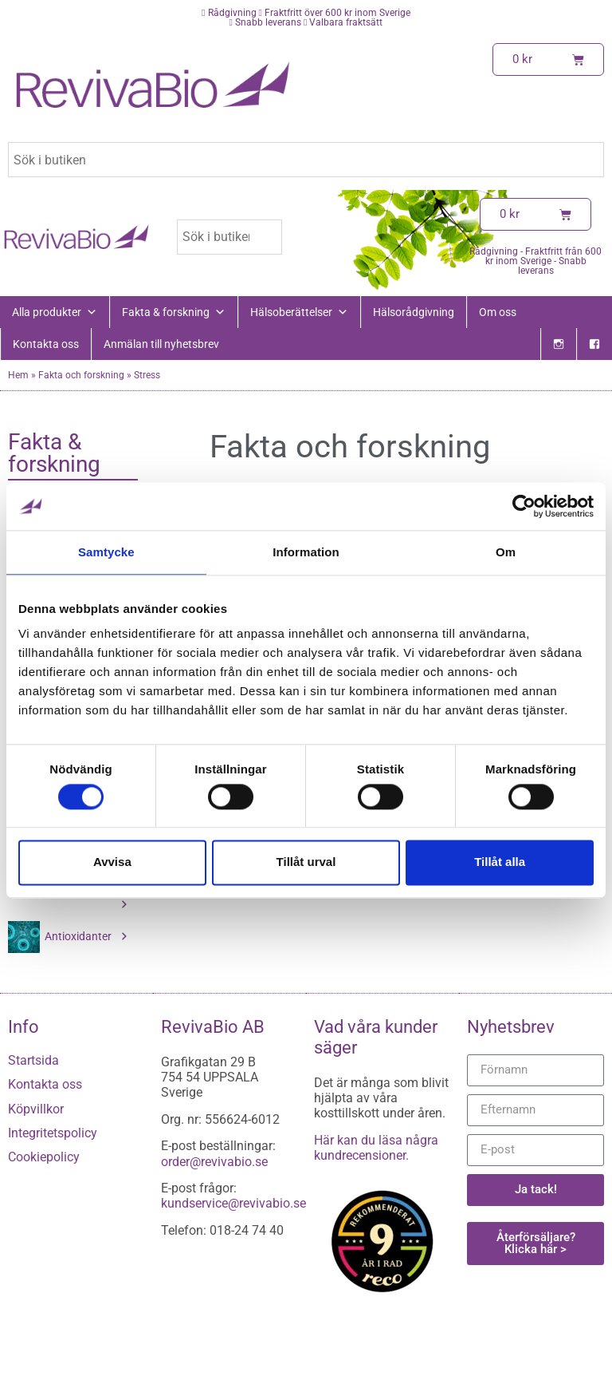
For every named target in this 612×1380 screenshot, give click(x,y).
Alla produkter (54, 312)
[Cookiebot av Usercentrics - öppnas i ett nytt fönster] (524, 506)
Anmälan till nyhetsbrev (161, 344)
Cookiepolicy (44, 1156)
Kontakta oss (46, 344)
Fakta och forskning (81, 375)
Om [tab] (506, 552)
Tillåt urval (306, 862)
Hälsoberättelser (299, 312)
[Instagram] (558, 344)
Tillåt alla (499, 862)
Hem (18, 375)
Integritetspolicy (52, 1133)
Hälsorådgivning (413, 312)
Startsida (33, 1060)
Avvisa (112, 862)
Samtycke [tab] (106, 552)
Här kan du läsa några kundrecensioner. (376, 1148)
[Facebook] (594, 344)
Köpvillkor (36, 1109)
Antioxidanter (87, 936)
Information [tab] (306, 552)
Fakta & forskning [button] (174, 312)
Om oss (497, 312)
